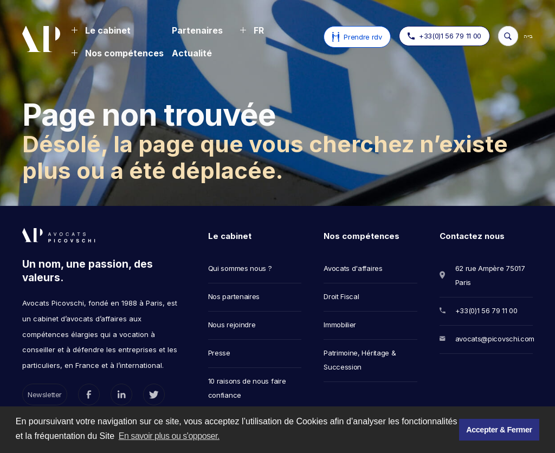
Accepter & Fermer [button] (499, 429)
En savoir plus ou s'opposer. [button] (169, 436)
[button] (101, 31)
